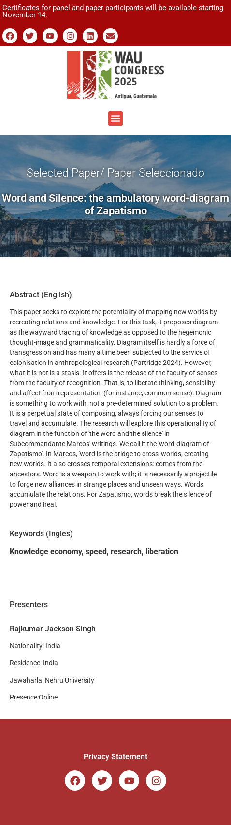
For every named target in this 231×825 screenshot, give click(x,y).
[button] (115, 118)
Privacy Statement (115, 756)
